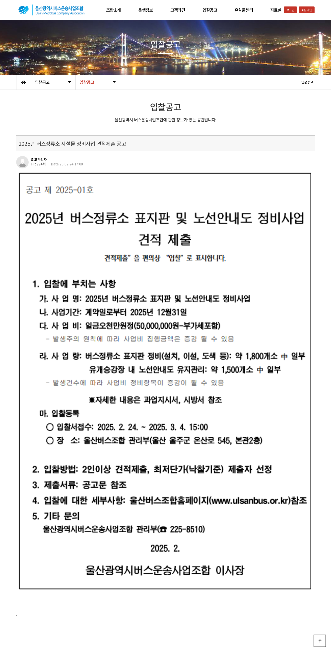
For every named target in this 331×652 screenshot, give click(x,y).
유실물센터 (244, 10)
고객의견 (177, 10)
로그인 (290, 10)
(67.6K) (57, 482)
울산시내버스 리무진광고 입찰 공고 (62, 568)
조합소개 (113, 10)
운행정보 (145, 10)
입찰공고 (209, 10)
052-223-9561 (257, 635)
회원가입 (306, 10)
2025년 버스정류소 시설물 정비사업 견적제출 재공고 (75, 555)
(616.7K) (54, 504)
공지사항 (69, 613)
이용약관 (52, 613)
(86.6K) (58, 460)
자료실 (275, 10)
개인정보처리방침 (29, 613)
